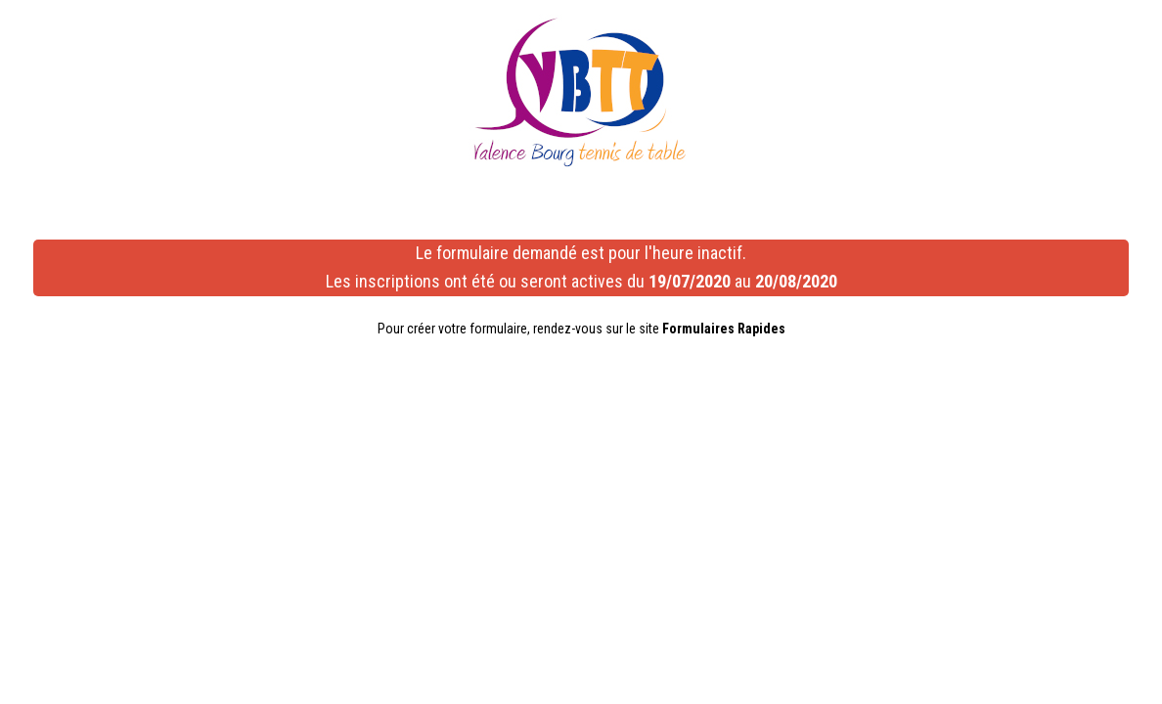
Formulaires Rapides (723, 328)
